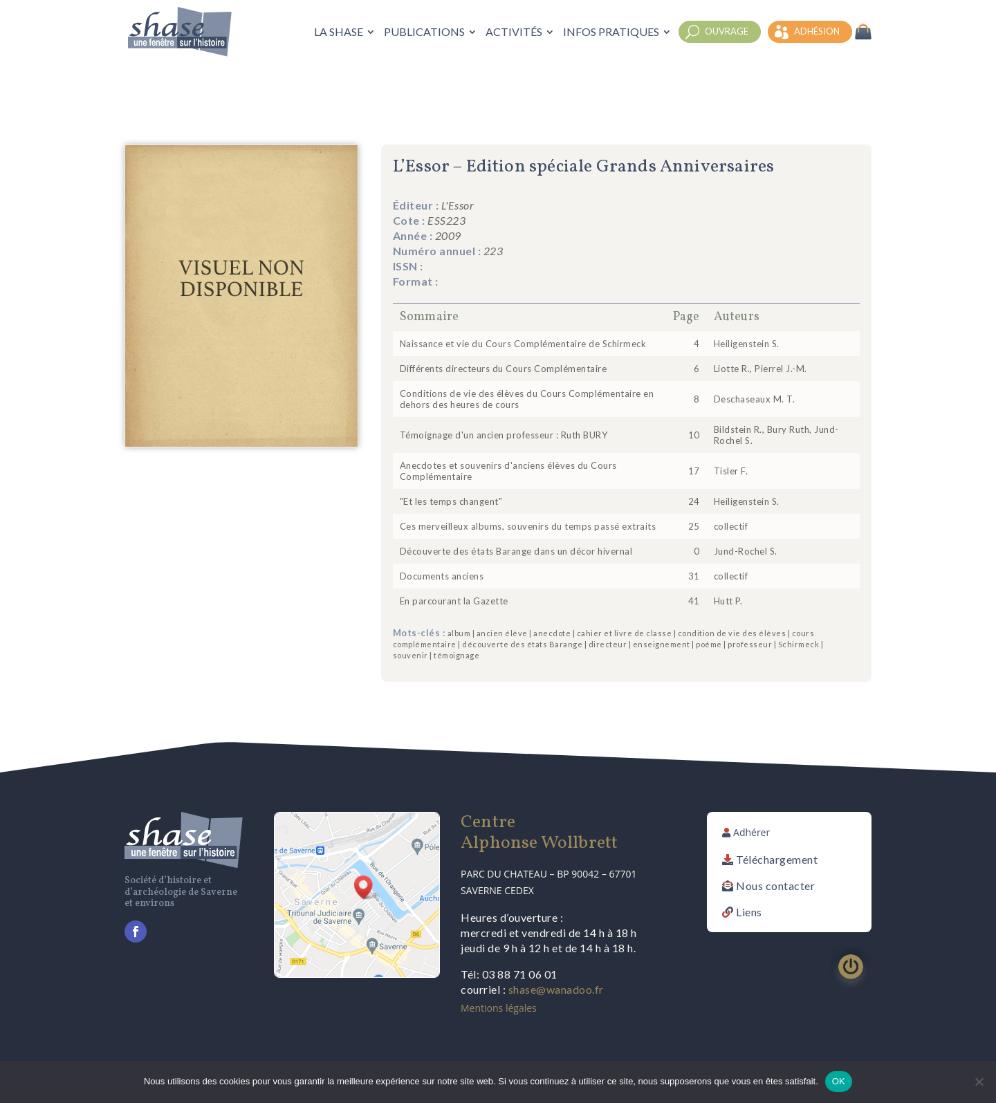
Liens (749, 911)
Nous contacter (775, 885)
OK (838, 1081)
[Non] (979, 1081)
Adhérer (751, 832)
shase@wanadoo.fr (556, 989)
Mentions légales (499, 1007)
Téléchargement (777, 859)
